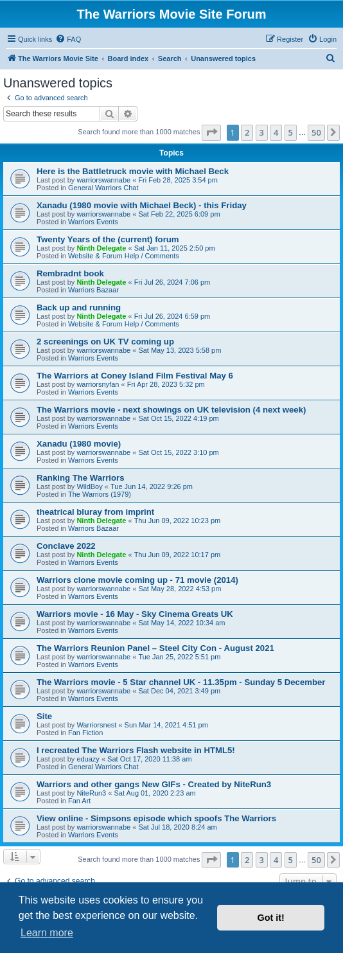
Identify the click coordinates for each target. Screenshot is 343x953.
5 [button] (290, 132)
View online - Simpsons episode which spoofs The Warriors (156, 818)
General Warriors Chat (103, 187)
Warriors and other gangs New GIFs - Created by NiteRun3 (154, 784)
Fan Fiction (85, 732)
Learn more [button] (47, 932)
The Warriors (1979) (99, 494)
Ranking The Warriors (81, 478)
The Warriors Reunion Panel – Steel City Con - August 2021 (155, 648)
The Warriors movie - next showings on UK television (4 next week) (171, 409)
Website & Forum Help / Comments (123, 256)
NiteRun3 (91, 793)
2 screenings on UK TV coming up (105, 341)
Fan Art (79, 801)
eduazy (87, 759)
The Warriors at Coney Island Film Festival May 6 (135, 375)
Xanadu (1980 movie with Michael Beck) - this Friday (142, 205)
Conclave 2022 (66, 546)
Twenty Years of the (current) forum (108, 239)
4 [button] (276, 132)
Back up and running (79, 307)
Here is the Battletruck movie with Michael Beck (133, 171)
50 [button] (316, 132)
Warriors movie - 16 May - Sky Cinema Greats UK (135, 614)
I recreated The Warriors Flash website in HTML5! (136, 750)
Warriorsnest (96, 725)
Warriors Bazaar (93, 290)
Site (44, 716)
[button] (211, 132)
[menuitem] (68, 39)
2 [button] (247, 132)
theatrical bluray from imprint (95, 512)
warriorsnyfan (97, 384)
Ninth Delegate (101, 248)
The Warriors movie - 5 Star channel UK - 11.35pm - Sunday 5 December (181, 682)
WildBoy (89, 486)
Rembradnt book (70, 273)
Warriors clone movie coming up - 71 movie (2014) (137, 580)
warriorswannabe (103, 180)
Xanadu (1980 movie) (79, 444)
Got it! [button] (271, 918)
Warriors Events (93, 222)
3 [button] (261, 132)
